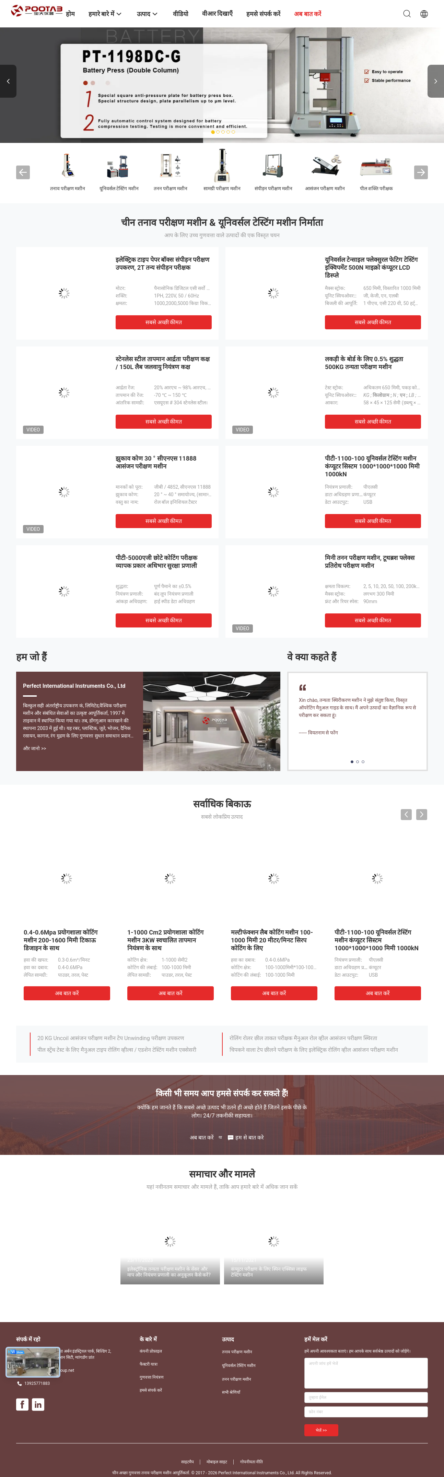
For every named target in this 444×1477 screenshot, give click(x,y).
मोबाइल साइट (217, 1462)
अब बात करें (67, 993)
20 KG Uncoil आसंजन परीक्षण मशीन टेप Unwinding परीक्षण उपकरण (110, 1038)
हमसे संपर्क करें (151, 1390)
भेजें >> (321, 1430)
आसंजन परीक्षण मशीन (325, 188)
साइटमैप (187, 1462)
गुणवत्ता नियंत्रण (152, 1377)
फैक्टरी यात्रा (148, 1364)
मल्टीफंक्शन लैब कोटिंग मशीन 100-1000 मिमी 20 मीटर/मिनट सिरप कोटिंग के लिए (272, 940)
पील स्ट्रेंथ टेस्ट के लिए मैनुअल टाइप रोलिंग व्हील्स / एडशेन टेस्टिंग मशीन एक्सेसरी (116, 1050)
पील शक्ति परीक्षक (376, 188)
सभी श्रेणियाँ (231, 1392)
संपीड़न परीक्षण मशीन (274, 188)
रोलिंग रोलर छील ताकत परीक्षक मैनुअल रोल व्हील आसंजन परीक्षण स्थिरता (303, 1038)
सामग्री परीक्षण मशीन (222, 188)
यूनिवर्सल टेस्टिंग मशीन (119, 188)
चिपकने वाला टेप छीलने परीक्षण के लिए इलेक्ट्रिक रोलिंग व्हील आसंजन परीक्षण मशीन (314, 1050)
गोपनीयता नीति (251, 1462)
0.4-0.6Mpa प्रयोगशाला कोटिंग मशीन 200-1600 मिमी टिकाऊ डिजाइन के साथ (60, 940)
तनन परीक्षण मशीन (171, 188)
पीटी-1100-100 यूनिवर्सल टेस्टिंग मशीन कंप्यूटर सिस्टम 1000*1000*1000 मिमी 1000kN (372, 466)
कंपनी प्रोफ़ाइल (151, 1351)
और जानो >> (34, 748)
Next (436, 81)
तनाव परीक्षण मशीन (67, 188)
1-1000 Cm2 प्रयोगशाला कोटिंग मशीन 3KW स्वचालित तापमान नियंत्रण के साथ (165, 940)
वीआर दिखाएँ (217, 13)
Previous (8, 81)
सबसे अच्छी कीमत (163, 322)
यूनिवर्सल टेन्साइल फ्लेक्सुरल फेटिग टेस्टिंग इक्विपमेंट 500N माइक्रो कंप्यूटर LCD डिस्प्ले (371, 267)
